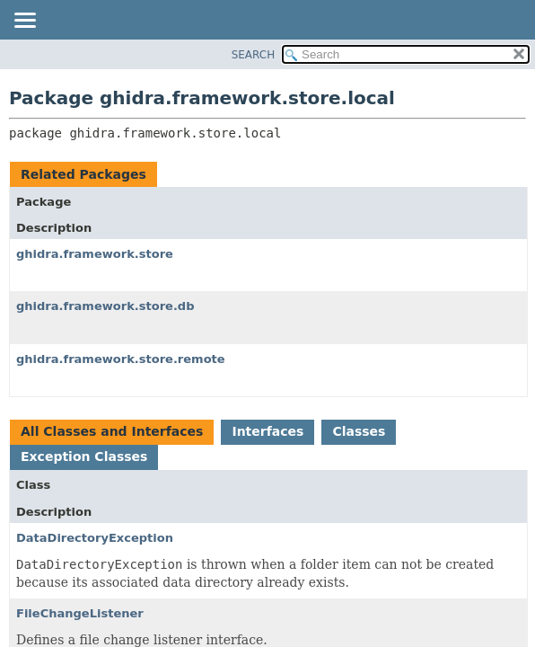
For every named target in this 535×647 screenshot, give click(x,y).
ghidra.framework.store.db (105, 306)
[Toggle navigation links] (24, 21)
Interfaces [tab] (267, 431)
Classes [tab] (358, 431)
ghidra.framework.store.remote (120, 359)
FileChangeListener (80, 613)
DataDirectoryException (94, 538)
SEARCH (254, 55)
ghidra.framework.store (94, 254)
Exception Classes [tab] (84, 456)
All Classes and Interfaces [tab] (112, 431)
